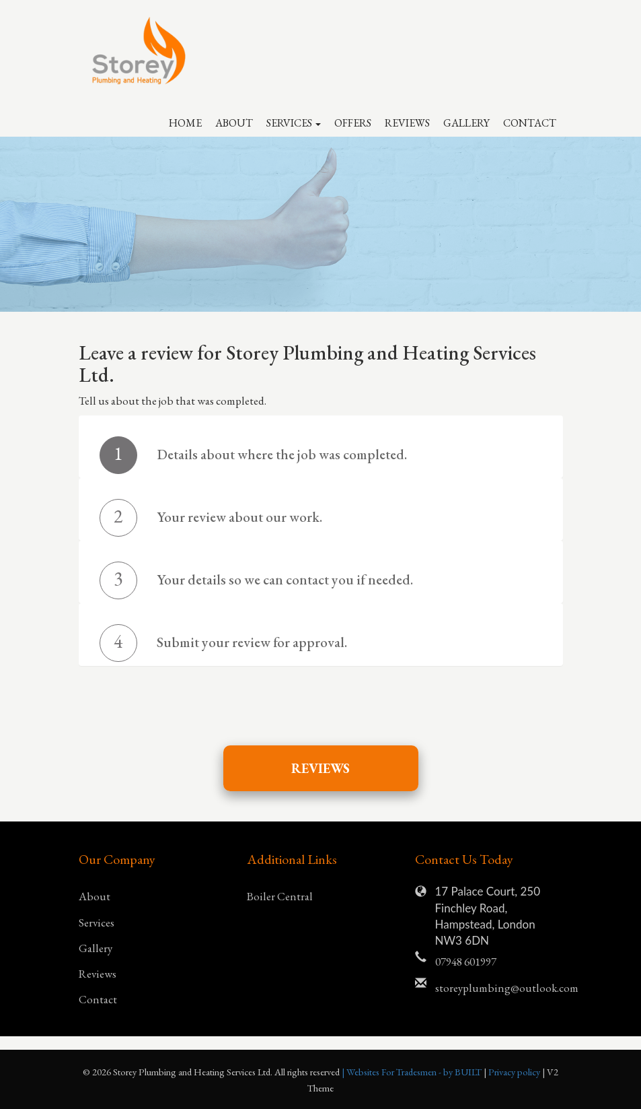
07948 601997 (465, 961)
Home (185, 123)
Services (96, 922)
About (234, 123)
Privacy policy (515, 1071)
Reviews (407, 123)
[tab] (321, 455)
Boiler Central (280, 896)
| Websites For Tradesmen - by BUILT (413, 1071)
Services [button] (293, 123)
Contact (529, 123)
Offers (352, 123)
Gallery (466, 123)
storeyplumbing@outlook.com (499, 987)
